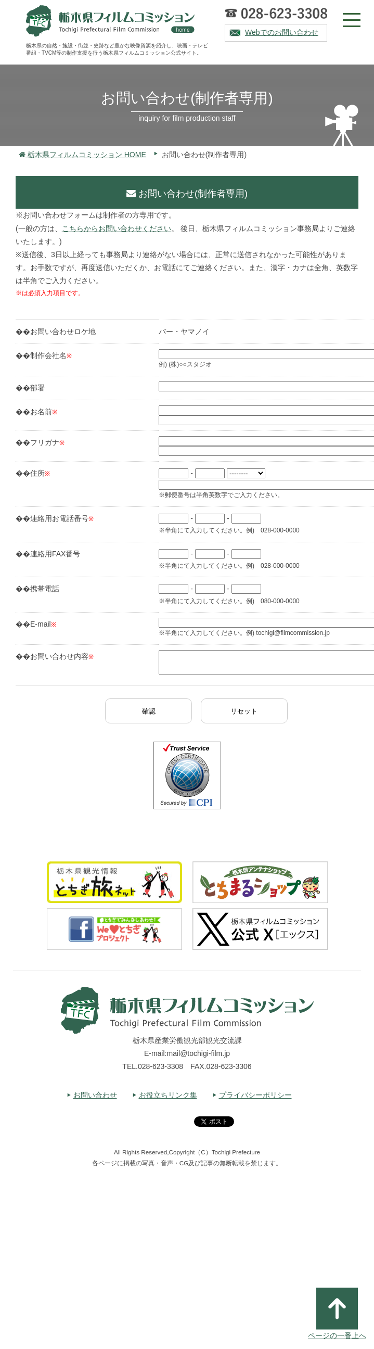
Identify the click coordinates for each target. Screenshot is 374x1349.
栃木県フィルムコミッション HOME (82, 154)
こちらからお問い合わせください (116, 228)
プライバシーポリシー (255, 1100)
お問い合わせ (95, 1100)
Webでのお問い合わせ (281, 32)
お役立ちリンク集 (168, 1100)
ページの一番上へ (337, 1314)
